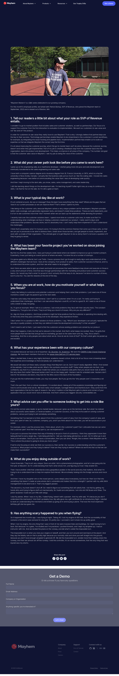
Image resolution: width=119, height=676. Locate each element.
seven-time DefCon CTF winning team (65, 354)
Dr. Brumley (53, 352)
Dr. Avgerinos (64, 352)
